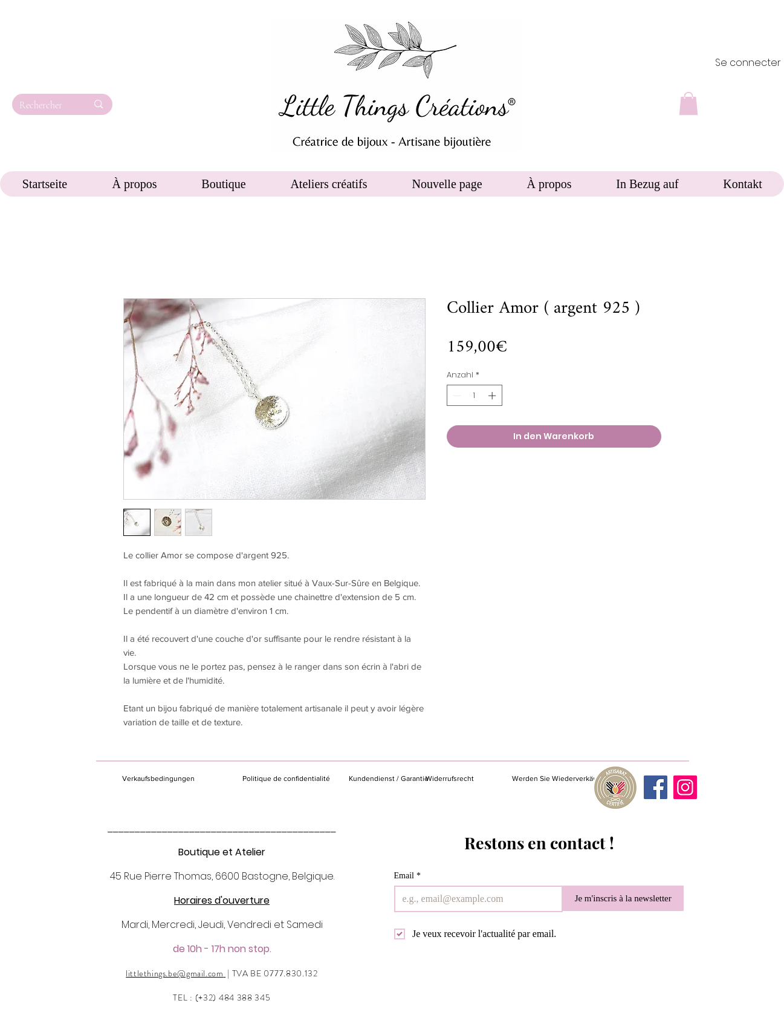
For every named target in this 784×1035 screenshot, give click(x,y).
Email (407, 875)
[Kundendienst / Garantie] (389, 779)
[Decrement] (456, 395)
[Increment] (493, 395)
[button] (688, 103)
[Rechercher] (44, 105)
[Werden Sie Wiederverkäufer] (559, 778)
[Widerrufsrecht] (458, 779)
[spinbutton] (474, 395)
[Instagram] (685, 787)
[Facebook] (655, 787)
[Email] (474, 899)
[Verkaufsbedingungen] (172, 779)
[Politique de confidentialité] (286, 779)
